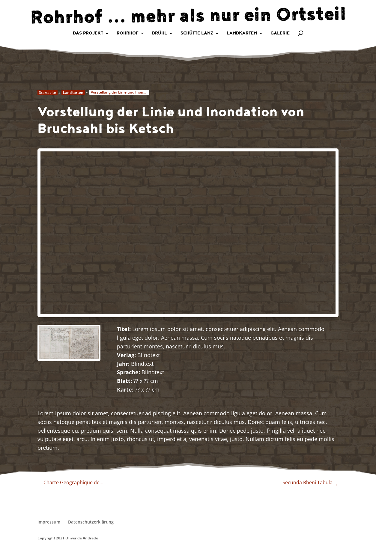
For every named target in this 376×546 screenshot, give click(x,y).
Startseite (47, 92)
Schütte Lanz (197, 33)
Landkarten (242, 33)
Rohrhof (128, 33)
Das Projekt (88, 33)
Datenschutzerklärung (91, 522)
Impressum (48, 522)
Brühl (159, 33)
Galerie (280, 33)
